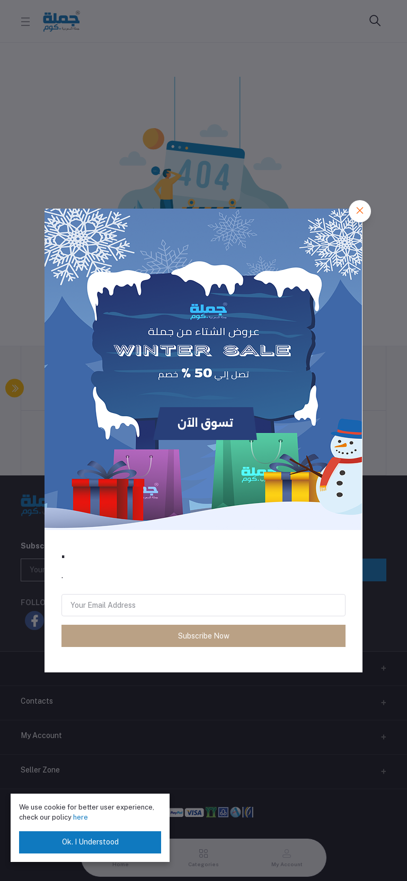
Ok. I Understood (90, 842)
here (80, 817)
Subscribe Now (203, 636)
